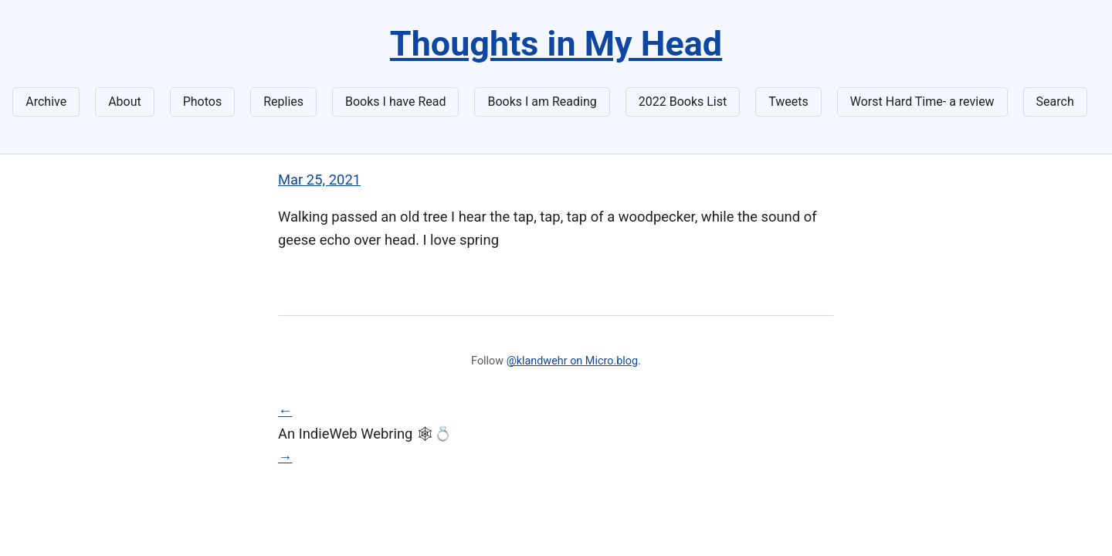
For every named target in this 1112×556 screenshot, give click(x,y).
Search (1055, 101)
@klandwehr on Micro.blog (572, 361)
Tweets (788, 101)
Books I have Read (395, 101)
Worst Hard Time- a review (922, 101)
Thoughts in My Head (556, 43)
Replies (283, 101)
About (124, 101)
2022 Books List (683, 101)
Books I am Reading (541, 101)
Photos (202, 101)
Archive (45, 101)
